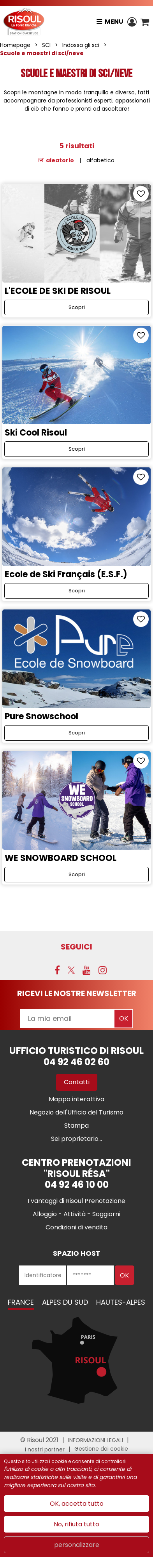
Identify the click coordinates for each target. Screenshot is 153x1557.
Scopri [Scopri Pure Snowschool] (77, 732)
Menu (114, 21)
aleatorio (60, 160)
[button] (145, 22)
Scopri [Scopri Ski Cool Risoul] (77, 449)
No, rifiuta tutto (76, 1524)
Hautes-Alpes (120, 1302)
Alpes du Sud (65, 1302)
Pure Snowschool (41, 716)
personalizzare (76, 1544)
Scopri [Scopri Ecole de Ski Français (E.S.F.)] (77, 590)
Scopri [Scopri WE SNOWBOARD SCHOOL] (77, 874)
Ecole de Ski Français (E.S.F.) (66, 574)
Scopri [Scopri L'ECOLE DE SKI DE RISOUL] (77, 307)
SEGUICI (76, 946)
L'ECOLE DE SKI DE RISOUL (58, 291)
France (21, 1302)
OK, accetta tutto (77, 1503)
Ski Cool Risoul (36, 433)
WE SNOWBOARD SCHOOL (60, 858)
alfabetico (100, 160)
